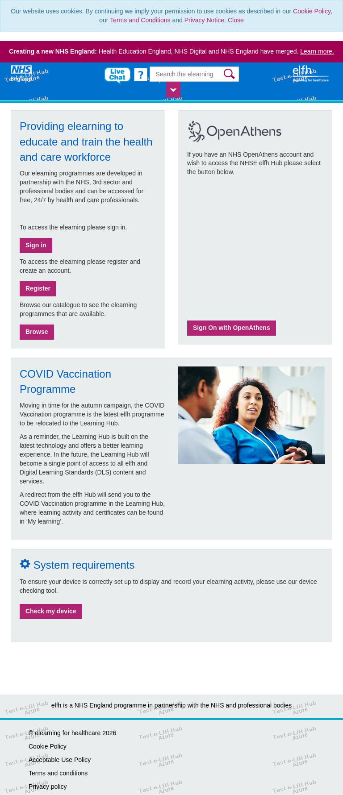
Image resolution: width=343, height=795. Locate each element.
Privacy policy (48, 786)
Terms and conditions (58, 773)
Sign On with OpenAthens (231, 327)
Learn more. (317, 51)
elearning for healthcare (67, 733)
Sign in (35, 245)
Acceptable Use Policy (60, 759)
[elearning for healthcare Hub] (311, 73)
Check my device (50, 611)
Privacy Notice (204, 20)
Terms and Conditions (140, 20)
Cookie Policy (311, 11)
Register (37, 288)
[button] (230, 74)
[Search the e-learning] (194, 74)
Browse (36, 331)
